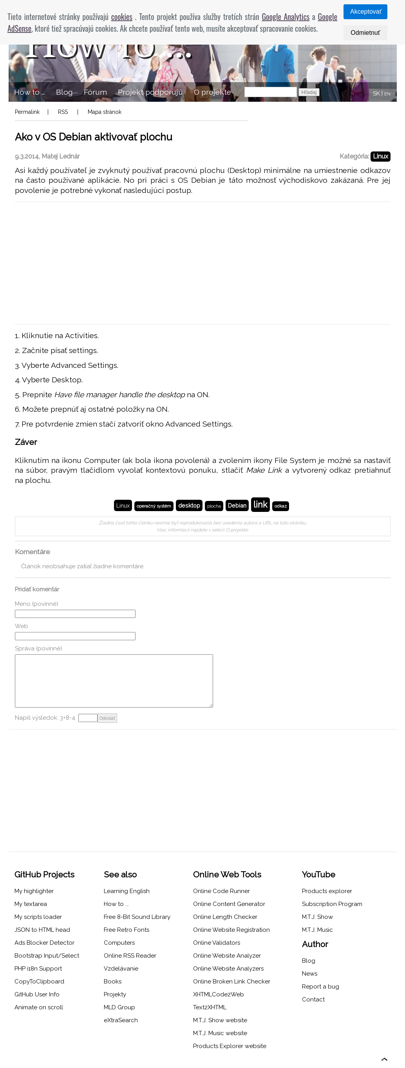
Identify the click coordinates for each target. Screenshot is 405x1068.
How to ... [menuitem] (29, 92)
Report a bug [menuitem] (320, 986)
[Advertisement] (203, 263)
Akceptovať (366, 11)
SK (376, 93)
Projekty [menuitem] (115, 994)
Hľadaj (309, 92)
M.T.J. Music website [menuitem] (220, 1033)
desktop (189, 505)
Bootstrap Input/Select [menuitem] (46, 955)
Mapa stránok (104, 112)
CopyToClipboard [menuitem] (39, 981)
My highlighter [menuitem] (34, 891)
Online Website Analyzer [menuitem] (227, 955)
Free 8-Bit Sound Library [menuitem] (137, 916)
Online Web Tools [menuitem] (227, 874)
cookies (121, 16)
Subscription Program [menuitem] (332, 904)
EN (387, 94)
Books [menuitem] (112, 981)
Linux (380, 156)
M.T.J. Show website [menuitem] (220, 1020)
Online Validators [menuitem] (216, 942)
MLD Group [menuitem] (119, 1007)
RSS (63, 112)
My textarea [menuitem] (30, 904)
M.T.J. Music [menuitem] (317, 929)
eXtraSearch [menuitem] (121, 1020)
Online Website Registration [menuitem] (231, 929)
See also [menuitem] (120, 874)
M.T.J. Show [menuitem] (317, 916)
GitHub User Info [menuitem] (37, 994)
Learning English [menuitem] (127, 891)
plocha (214, 506)
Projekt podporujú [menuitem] (150, 92)
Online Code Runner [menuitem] (221, 891)
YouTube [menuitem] (318, 874)
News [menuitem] (309, 973)
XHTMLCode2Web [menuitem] (218, 994)
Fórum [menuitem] (95, 92)
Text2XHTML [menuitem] (209, 1007)
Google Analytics (285, 16)
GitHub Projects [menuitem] (44, 874)
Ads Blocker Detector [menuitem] (44, 942)
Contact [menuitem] (313, 999)
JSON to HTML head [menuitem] (42, 929)
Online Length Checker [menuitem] (225, 916)
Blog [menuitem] (64, 92)
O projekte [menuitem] (212, 92)
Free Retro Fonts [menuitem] (126, 929)
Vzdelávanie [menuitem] (121, 968)
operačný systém (154, 506)
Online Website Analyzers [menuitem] (228, 968)
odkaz (281, 506)
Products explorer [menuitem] (327, 891)
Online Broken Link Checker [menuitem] (231, 981)
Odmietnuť (365, 32)
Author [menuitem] (315, 944)
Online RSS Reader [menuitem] (130, 955)
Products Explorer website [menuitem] (229, 1046)
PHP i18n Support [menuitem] (38, 968)
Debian (237, 505)
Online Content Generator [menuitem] (229, 904)
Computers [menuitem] (119, 942)
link (260, 505)
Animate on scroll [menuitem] (38, 1007)
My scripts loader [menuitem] (38, 916)
